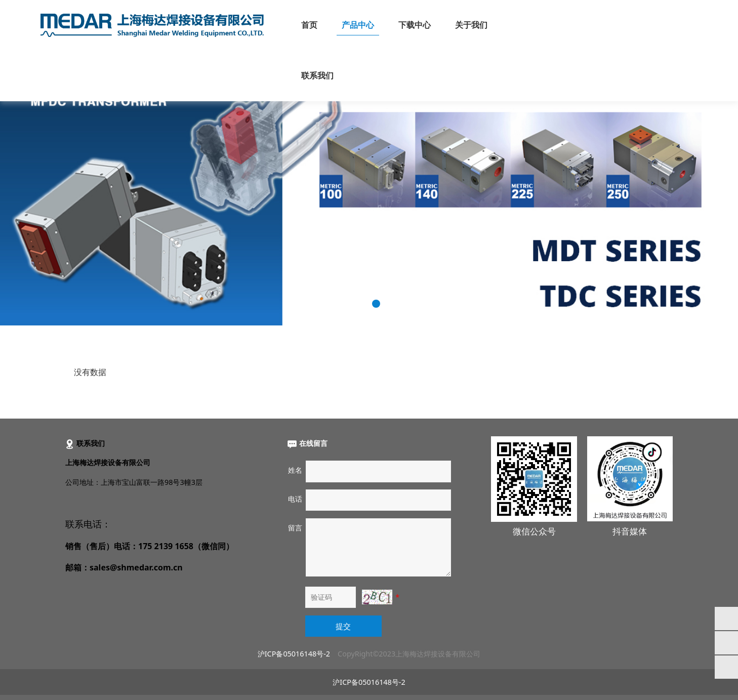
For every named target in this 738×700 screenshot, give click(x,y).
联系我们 (317, 75)
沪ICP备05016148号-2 (294, 653)
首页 (309, 25)
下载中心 (414, 25)
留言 (295, 527)
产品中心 (358, 25)
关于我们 (471, 25)
